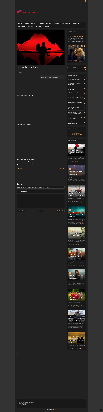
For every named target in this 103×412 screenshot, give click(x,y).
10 (70, 338)
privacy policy (39, 26)
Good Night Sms (21, 26)
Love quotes (56, 23)
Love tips (33, 23)
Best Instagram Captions (75, 133)
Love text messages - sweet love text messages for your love (76, 193)
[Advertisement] (62, 12)
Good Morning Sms (66, 23)
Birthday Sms (41, 23)
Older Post (60, 210)
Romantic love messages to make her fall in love (75, 152)
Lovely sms (48, 23)
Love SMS (20, 168)
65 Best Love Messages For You (76, 134)
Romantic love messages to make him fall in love (76, 214)
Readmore (76, 161)
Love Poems (30, 26)
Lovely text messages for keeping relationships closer (76, 235)
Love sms (27, 23)
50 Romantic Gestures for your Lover (77, 132)
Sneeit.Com (54, 409)
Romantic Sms (76, 23)
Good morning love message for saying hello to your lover (76, 256)
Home (20, 23)
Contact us (46, 26)
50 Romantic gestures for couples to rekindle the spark (75, 35)
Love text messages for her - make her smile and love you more (76, 172)
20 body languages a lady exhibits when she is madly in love (76, 276)
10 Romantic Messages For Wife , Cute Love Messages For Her (76, 318)
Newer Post (21, 210)
